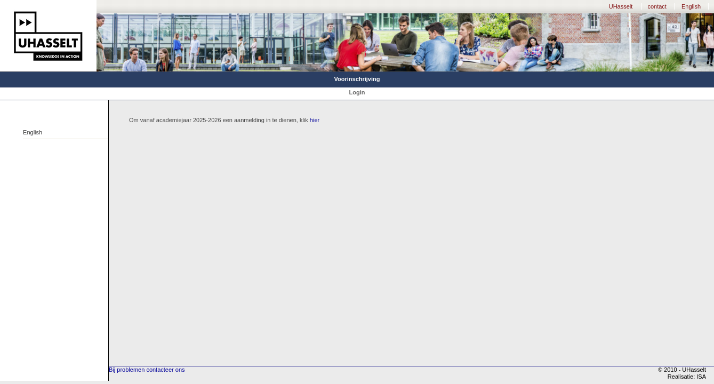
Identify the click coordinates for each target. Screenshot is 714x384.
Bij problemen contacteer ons (146, 369)
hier (314, 120)
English (691, 6)
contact (656, 6)
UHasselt (621, 6)
